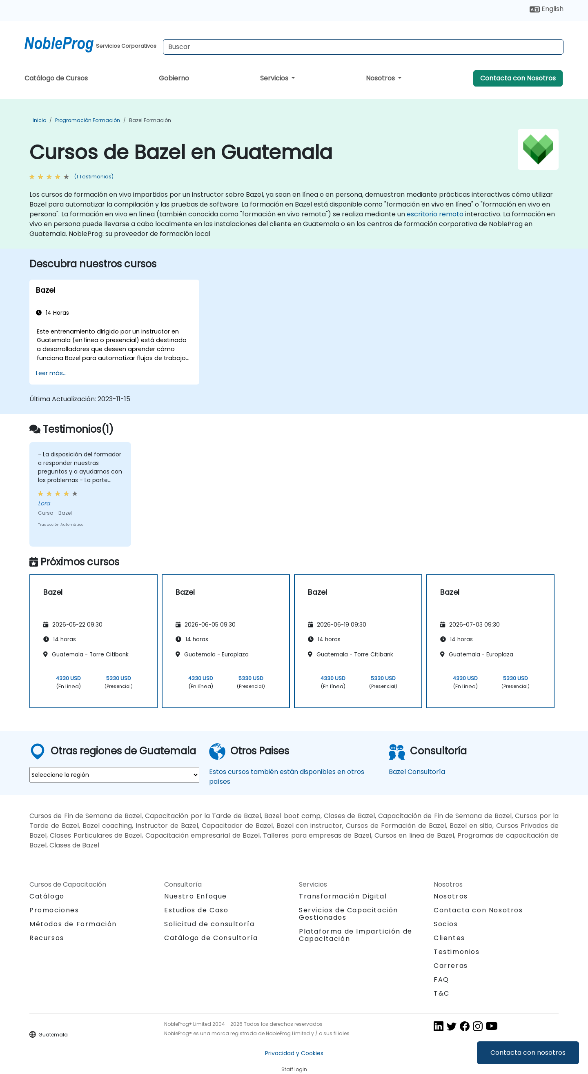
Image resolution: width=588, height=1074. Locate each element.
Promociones (54, 910)
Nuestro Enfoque (195, 896)
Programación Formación (87, 120)
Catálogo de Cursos (56, 78)
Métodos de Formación (73, 924)
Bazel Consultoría (417, 771)
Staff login (294, 1069)
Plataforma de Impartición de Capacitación (355, 935)
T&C (442, 993)
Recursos (46, 938)
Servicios (275, 78)
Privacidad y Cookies (294, 1053)
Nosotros (381, 78)
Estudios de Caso (196, 910)
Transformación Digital (343, 896)
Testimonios (457, 951)
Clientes (449, 938)
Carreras (451, 965)
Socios (446, 924)
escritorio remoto (435, 214)
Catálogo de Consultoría (211, 938)
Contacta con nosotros (528, 1052)
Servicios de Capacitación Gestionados (348, 913)
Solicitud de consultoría (209, 924)
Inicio (39, 120)
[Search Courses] (363, 47)
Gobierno (174, 78)
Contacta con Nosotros (518, 78)
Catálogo (47, 896)
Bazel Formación (150, 120)
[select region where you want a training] (114, 775)
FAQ (441, 979)
